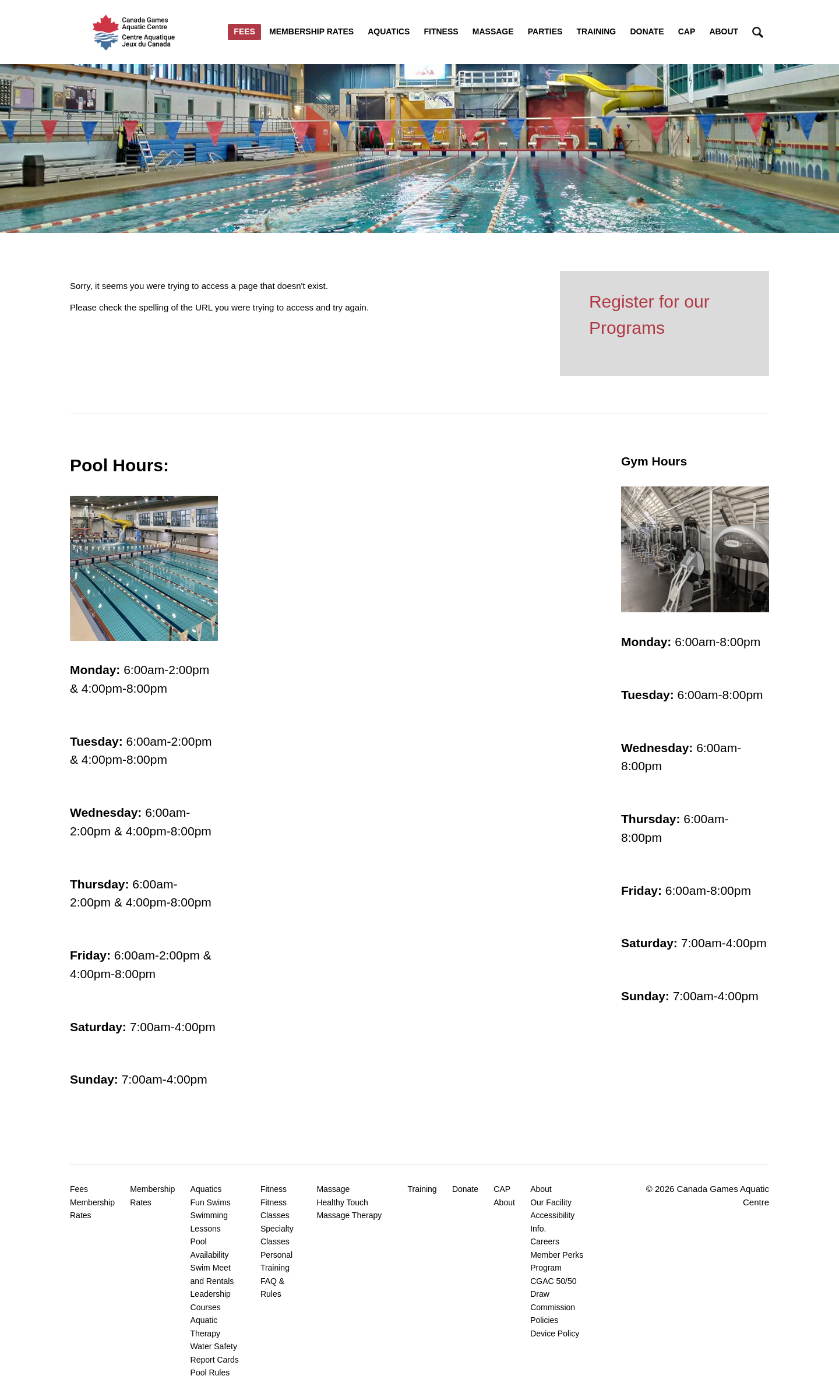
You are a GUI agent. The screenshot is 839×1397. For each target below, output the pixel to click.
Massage (493, 31)
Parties (545, 31)
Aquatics (389, 31)
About (723, 31)
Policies (544, 1320)
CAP (687, 31)
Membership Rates (311, 31)
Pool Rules (210, 1372)
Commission (552, 1307)
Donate (647, 31)
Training (596, 31)
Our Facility (551, 1202)
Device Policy (554, 1333)
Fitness (441, 31)
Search (757, 32)
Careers (544, 1241)
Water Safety (214, 1346)
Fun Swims (211, 1202)
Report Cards (215, 1359)
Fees (244, 31)
